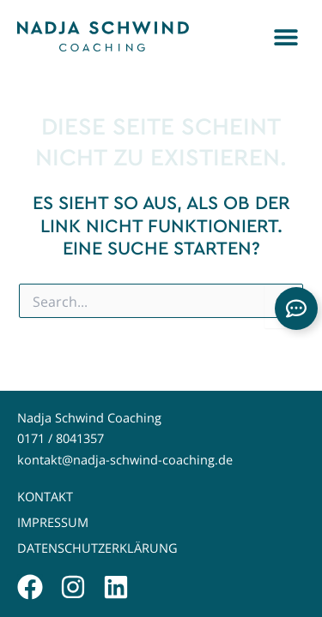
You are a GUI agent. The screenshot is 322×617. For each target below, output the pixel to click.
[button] (285, 36)
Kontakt (45, 496)
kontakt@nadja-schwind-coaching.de (125, 460)
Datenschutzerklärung (97, 548)
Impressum (52, 522)
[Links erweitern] (296, 308)
